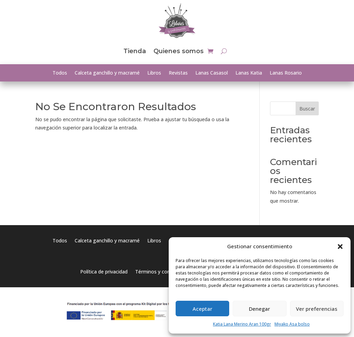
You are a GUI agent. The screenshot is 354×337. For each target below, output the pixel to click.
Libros (154, 73)
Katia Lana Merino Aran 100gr (242, 324)
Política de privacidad (104, 272)
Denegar (259, 308)
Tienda (134, 51)
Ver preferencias (316, 308)
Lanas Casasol (211, 73)
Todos (60, 73)
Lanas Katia (248, 73)
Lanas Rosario (286, 73)
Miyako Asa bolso (292, 324)
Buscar (307, 108)
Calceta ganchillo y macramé (107, 73)
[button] (340, 246)
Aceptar (202, 308)
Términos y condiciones (161, 272)
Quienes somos (178, 51)
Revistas (178, 73)
